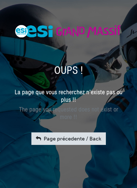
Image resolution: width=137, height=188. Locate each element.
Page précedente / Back (68, 139)
